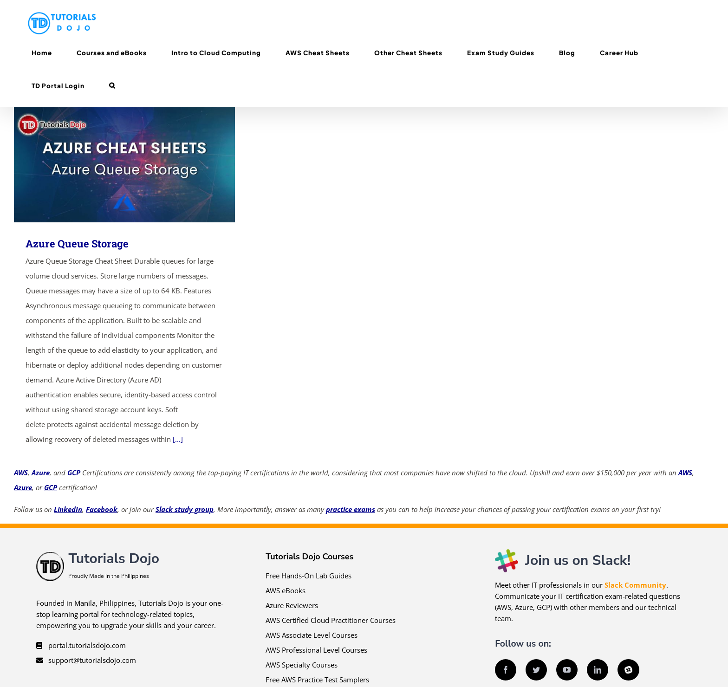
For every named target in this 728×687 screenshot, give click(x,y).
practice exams (350, 509)
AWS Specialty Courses (302, 664)
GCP (73, 472)
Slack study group (185, 509)
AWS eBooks (286, 590)
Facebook (101, 509)
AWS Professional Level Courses (316, 650)
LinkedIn (68, 509)
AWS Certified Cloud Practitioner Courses (331, 620)
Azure (41, 472)
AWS (21, 472)
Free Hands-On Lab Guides (308, 575)
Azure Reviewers (292, 605)
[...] (178, 439)
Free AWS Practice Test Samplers (317, 679)
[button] (112, 85)
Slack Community (635, 585)
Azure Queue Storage (77, 243)
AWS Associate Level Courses (312, 635)
